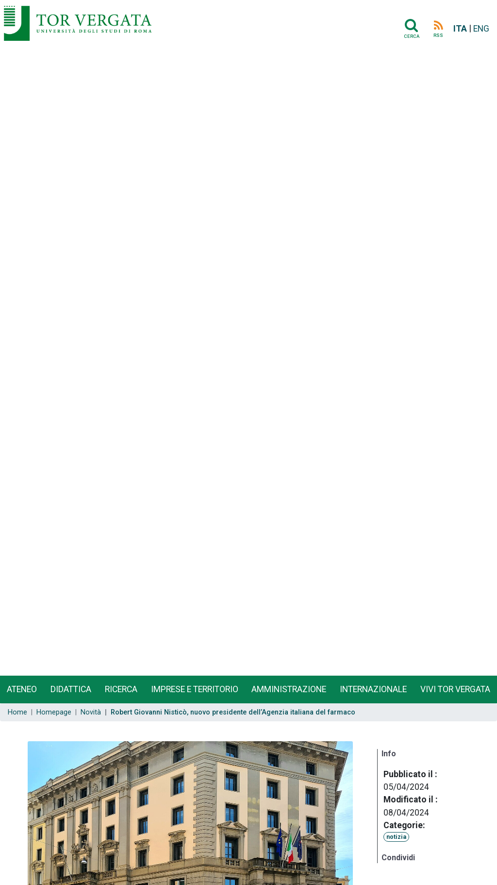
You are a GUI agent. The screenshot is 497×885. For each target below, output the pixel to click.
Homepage (53, 712)
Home (17, 712)
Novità (91, 712)
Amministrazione (288, 689)
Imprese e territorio (194, 689)
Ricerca (121, 689)
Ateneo (22, 689)
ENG (481, 29)
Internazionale (373, 689)
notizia (396, 837)
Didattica (70, 689)
